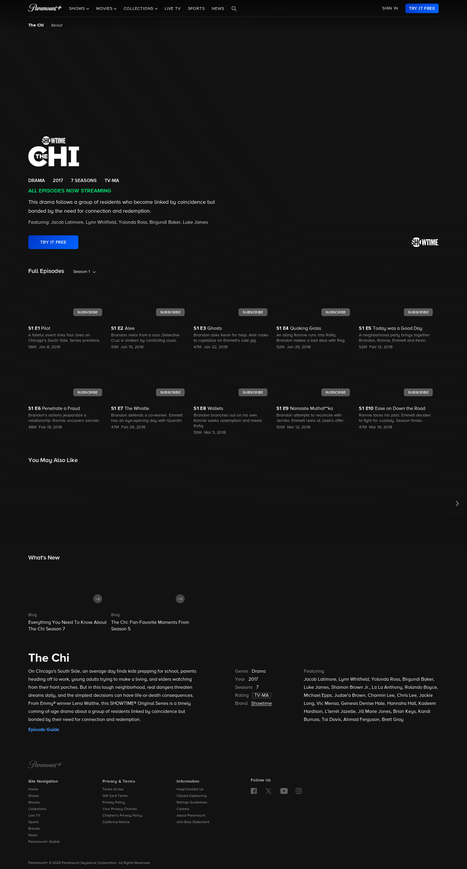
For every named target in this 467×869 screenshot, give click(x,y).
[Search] (234, 8)
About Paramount (191, 815)
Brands (34, 829)
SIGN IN (390, 8)
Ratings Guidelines (192, 802)
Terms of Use (113, 789)
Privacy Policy (113, 802)
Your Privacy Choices (119, 809)
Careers (183, 809)
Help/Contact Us (190, 789)
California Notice (116, 822)
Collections (37, 809)
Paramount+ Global (44, 842)
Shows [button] (77, 9)
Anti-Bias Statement (193, 822)
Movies (34, 802)
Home (33, 789)
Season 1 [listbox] (81, 272)
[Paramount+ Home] (45, 765)
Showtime (261, 703)
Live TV (173, 9)
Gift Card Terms (115, 796)
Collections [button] (139, 9)
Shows (33, 796)
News (218, 9)
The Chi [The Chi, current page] (36, 25)
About (57, 25)
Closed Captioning (192, 796)
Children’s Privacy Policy (122, 815)
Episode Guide (43, 729)
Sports (196, 9)
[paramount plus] (45, 8)
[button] (68, 598)
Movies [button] (105, 9)
